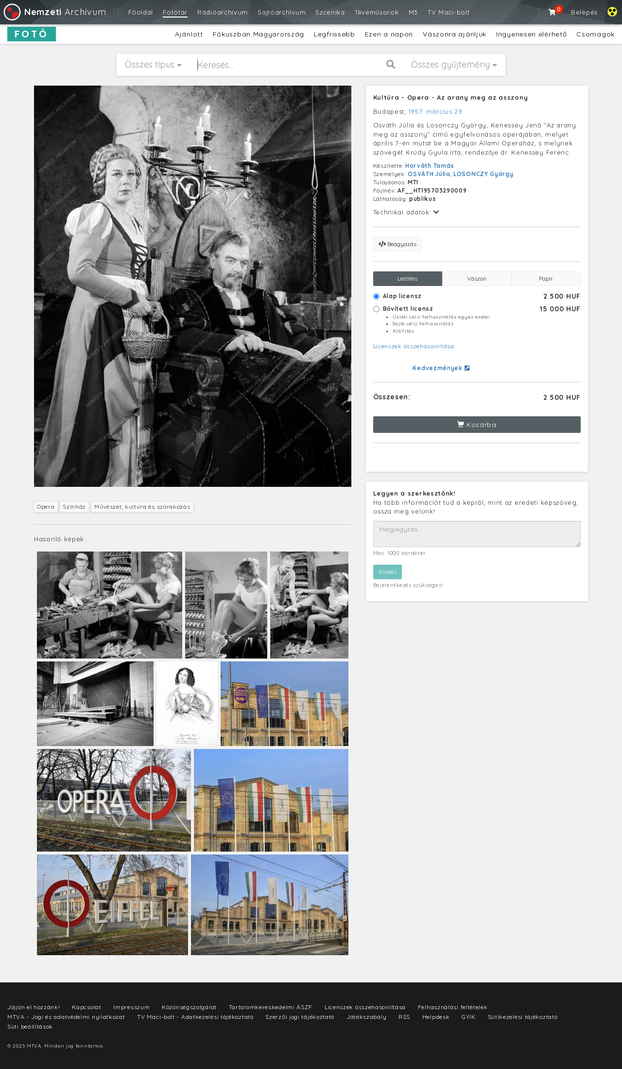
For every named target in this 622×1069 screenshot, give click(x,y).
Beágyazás (397, 244)
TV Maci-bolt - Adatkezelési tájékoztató (195, 1016)
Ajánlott (189, 34)
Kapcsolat (86, 1007)
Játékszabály (366, 1016)
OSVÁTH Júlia (429, 174)
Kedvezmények (441, 368)
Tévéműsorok (377, 12)
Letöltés (407, 278)
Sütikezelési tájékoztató (523, 1016)
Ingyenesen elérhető (531, 34)
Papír (546, 278)
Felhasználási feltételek (453, 1007)
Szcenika (330, 12)
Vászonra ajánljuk (454, 34)
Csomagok (595, 34)
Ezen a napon (389, 34)
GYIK (469, 1016)
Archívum (54, 12)
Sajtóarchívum (282, 12)
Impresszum (131, 1007)
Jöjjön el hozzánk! (33, 1007)
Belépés (584, 12)
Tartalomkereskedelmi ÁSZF (271, 1007)
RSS (404, 1016)
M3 (413, 12)
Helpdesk (436, 1016)
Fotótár (175, 12)
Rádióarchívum (222, 12)
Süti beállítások (30, 1026)
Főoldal (140, 12)
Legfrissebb (334, 34)
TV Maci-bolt (448, 12)
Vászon (476, 278)
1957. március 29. (436, 111)
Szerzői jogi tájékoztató (299, 1016)
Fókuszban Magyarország (258, 34)
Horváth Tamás (429, 165)
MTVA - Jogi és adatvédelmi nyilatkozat (66, 1016)
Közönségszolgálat (189, 1007)
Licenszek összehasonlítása (413, 346)
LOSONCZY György (483, 174)
